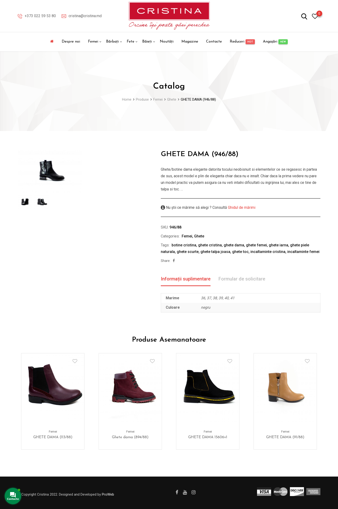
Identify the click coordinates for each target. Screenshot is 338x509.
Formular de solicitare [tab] (242, 279)
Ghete (199, 236)
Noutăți (166, 41)
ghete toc (240, 251)
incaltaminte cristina (267, 251)
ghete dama (234, 245)
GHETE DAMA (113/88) (53, 437)
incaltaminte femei (303, 251)
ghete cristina (210, 245)
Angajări (275, 41)
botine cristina (184, 245)
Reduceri (242, 41)
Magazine (189, 41)
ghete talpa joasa (215, 251)
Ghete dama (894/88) (130, 437)
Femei (93, 41)
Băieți (147, 41)
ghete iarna (278, 245)
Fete (130, 41)
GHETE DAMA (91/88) (285, 437)
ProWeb (108, 494)
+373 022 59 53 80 (40, 16)
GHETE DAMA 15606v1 (207, 437)
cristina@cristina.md (85, 16)
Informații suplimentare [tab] (186, 279)
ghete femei (256, 245)
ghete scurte (188, 251)
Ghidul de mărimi (241, 207)
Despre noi (71, 41)
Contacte (214, 41)
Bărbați (112, 41)
